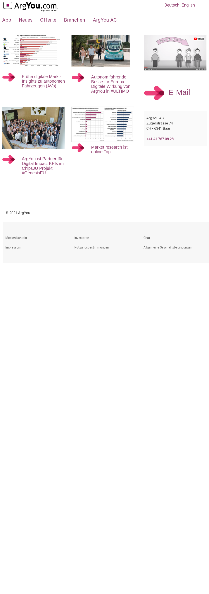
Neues (26, 20)
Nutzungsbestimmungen (91, 247)
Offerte (48, 20)
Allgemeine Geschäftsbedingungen (167, 247)
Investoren (81, 238)
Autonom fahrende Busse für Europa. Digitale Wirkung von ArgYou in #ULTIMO (110, 84)
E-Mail (179, 92)
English (188, 5)
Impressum (13, 247)
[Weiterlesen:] (8, 79)
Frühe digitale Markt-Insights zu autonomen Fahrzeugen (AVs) (43, 81)
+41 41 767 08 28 (160, 139)
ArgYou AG (105, 20)
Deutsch (171, 5)
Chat (146, 238)
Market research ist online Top (109, 149)
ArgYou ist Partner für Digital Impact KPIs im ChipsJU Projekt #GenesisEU (43, 165)
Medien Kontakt (16, 238)
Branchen (74, 20)
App (6, 20)
